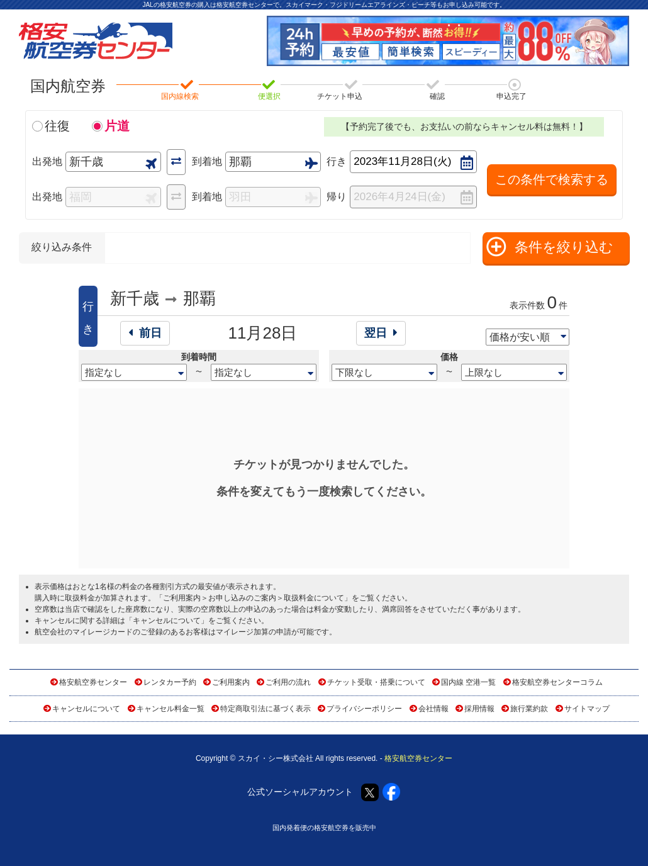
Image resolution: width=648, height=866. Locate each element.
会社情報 (433, 708)
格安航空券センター (93, 682)
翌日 (381, 333)
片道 (117, 126)
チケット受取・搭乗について (376, 682)
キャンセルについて (167, 620)
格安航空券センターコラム (557, 682)
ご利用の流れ (288, 682)
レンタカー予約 (169, 682)
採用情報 (479, 708)
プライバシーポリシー (364, 708)
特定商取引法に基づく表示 (265, 708)
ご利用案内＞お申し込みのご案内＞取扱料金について (253, 597)
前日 (145, 333)
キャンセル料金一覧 (170, 708)
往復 (57, 126)
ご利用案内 (231, 682)
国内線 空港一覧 (468, 682)
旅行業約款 (529, 708)
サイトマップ (587, 708)
